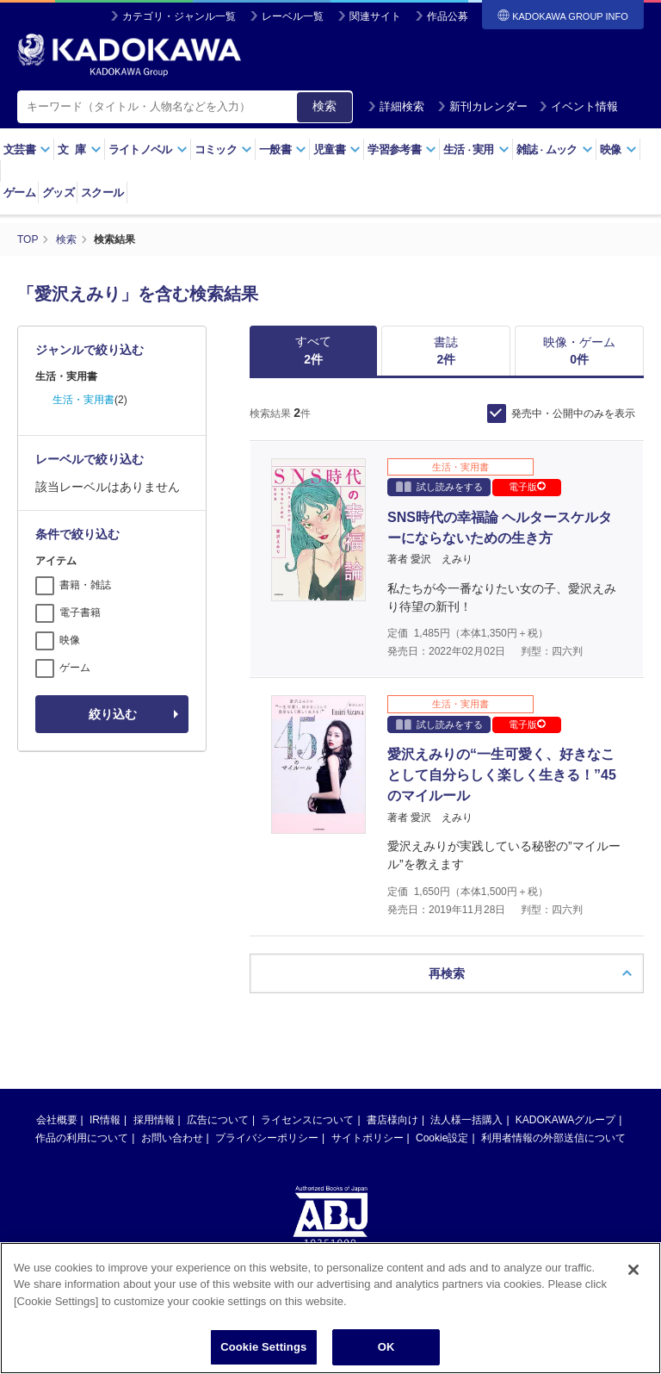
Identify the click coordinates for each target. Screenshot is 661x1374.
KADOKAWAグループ (565, 1120)
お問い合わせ (172, 1138)
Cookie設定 (442, 1138)
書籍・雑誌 (85, 585)
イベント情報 (578, 106)
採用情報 (154, 1120)
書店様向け (392, 1120)
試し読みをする (439, 486)
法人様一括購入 (466, 1120)
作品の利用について (81, 1138)
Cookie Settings (263, 1346)
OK (386, 1346)
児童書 (337, 149)
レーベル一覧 (293, 16)
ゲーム (19, 192)
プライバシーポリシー (266, 1138)
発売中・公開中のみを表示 (573, 413)
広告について (218, 1120)
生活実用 (476, 149)
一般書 (282, 149)
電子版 (527, 487)
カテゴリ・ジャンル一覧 (179, 16)
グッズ (58, 192)
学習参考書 (402, 149)
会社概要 (56, 1120)
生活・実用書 (83, 400)
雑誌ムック (554, 149)
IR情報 (105, 1120)
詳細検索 (396, 106)
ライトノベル (148, 149)
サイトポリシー (367, 1138)
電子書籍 (80, 612)
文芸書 (27, 149)
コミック (223, 149)
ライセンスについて (307, 1120)
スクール (102, 192)
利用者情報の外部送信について (553, 1138)
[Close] (633, 1270)
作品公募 (447, 16)
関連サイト (375, 16)
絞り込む (113, 714)
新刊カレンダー (482, 106)
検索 (324, 106)
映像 (618, 149)
